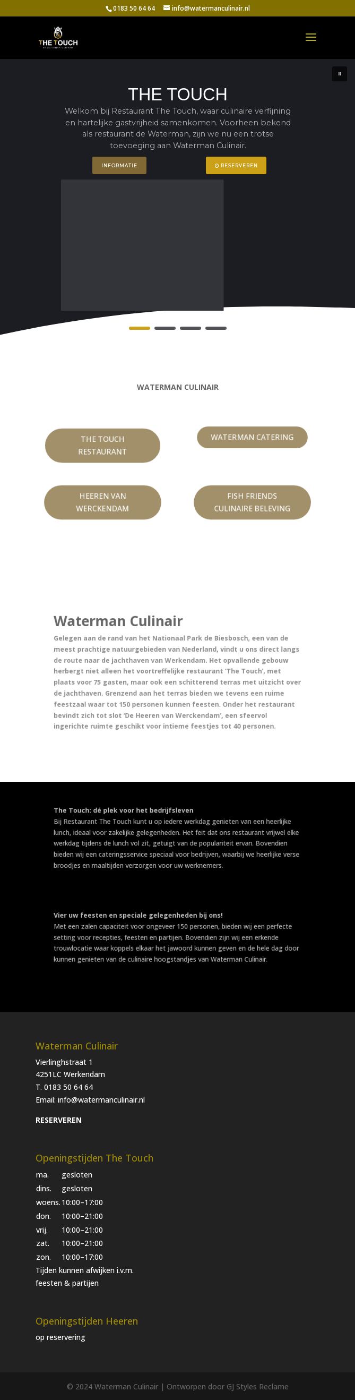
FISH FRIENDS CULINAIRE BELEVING (253, 502)
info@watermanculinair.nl (101, 1100)
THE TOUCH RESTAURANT (102, 446)
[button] (339, 73)
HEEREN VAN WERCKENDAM (103, 502)
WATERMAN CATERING (252, 437)
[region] (177, 198)
